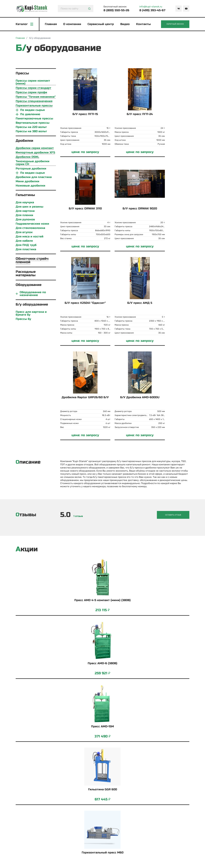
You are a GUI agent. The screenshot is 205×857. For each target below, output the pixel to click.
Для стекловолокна (30, 228)
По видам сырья (32, 110)
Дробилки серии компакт (35, 148)
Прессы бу (23, 319)
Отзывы (26, 420)
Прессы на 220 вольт (31, 127)
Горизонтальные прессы (34, 106)
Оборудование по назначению (33, 294)
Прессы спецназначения (34, 101)
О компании (72, 24)
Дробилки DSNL (27, 157)
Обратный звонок (174, 24)
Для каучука (25, 203)
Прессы (22, 74)
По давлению (30, 114)
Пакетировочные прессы (34, 119)
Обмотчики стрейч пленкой (32, 261)
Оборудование (28, 285)
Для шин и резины (29, 207)
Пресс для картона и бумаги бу (31, 314)
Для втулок (24, 232)
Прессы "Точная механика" (36, 97)
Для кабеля (24, 241)
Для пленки (24, 215)
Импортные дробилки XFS (35, 153)
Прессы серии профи (31, 93)
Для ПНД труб (26, 245)
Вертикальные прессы (32, 123)
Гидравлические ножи (32, 224)
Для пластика (26, 250)
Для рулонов (25, 220)
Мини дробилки (27, 182)
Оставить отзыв (175, 421)
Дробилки (24, 141)
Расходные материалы (26, 274)
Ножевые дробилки (30, 186)
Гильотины (25, 195)
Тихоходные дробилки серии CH (32, 163)
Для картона (25, 211)
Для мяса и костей (29, 237)
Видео (125, 24)
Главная (51, 24)
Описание (28, 368)
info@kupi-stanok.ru (150, 6)
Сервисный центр (101, 24)
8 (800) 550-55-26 (116, 10)
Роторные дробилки (31, 169)
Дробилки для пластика (34, 177)
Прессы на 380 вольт (31, 132)
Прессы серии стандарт (33, 88)
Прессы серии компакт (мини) (33, 83)
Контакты (143, 24)
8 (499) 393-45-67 (152, 10)
